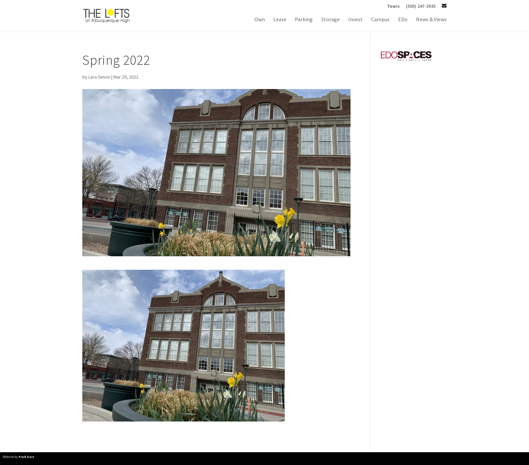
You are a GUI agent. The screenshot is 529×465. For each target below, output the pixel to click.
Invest (355, 20)
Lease (279, 20)
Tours (393, 6)
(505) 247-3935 (421, 6)
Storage (330, 20)
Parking (304, 20)
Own (259, 20)
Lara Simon (99, 77)
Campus (380, 20)
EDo (403, 20)
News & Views (431, 20)
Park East (26, 457)
